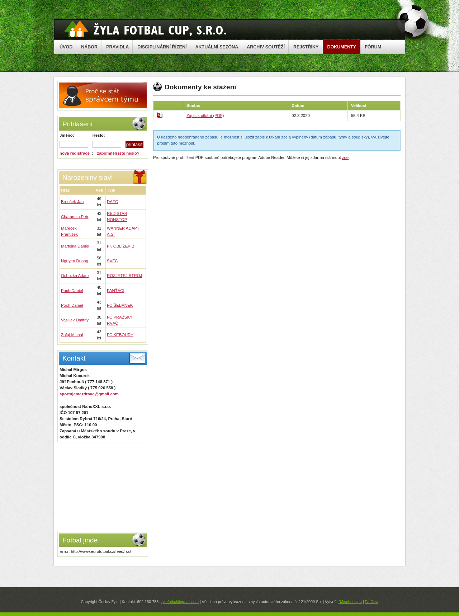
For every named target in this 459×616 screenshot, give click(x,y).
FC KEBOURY (120, 335)
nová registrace (75, 153)
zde (345, 157)
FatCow (371, 601)
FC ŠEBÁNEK (120, 305)
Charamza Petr (75, 217)
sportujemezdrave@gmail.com (89, 394)
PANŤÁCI (115, 290)
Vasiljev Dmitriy (75, 320)
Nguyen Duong (74, 261)
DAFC (112, 201)
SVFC (112, 261)
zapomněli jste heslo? (118, 153)
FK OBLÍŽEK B (120, 246)
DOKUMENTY (341, 47)
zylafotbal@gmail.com (180, 601)
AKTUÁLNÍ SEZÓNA (216, 47)
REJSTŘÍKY (305, 47)
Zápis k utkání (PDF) (205, 115)
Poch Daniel (72, 290)
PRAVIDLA (117, 47)
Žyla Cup (145, 29)
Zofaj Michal (72, 335)
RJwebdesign (350, 601)
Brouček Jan (72, 201)
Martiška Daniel (75, 246)
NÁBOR (89, 47)
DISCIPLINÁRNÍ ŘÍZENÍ (161, 47)
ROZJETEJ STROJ (124, 275)
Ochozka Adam (75, 275)
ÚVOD (66, 47)
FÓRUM (373, 47)
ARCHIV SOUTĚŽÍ (266, 47)
